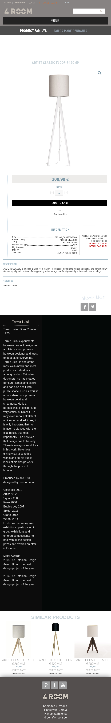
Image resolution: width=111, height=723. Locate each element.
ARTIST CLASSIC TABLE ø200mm (92, 661)
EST (67, 3)
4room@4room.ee (55, 717)
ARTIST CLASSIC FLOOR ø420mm (55, 661)
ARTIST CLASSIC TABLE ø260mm (18, 661)
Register (19, 3)
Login (7, 3)
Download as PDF (99, 243)
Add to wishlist (60, 214)
